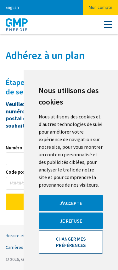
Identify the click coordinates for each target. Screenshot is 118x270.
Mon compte (100, 7)
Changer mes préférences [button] (71, 242)
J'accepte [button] (70, 203)
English (12, 7)
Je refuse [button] (71, 221)
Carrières (14, 247)
